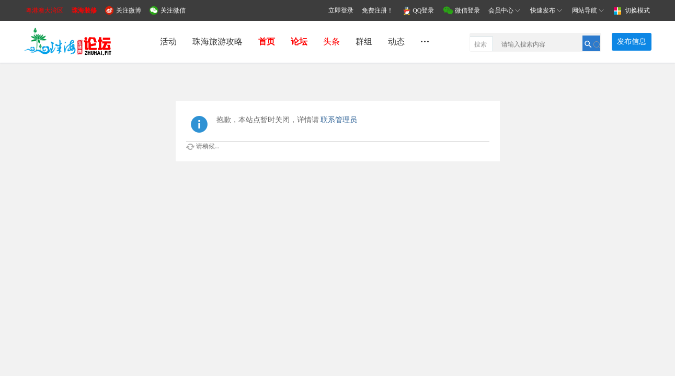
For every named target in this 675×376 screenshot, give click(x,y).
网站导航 (588, 10)
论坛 (299, 41)
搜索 (480, 44)
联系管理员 (339, 120)
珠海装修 (84, 10)
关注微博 (128, 10)
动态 (396, 41)
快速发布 (547, 10)
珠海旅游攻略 (217, 41)
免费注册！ (377, 10)
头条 (331, 41)
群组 (364, 41)
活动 (168, 41)
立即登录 (340, 10)
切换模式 (637, 10)
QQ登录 (423, 10)
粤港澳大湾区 (44, 10)
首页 (266, 41)
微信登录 (467, 10)
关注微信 (173, 10)
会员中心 (505, 10)
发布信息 (631, 41)
